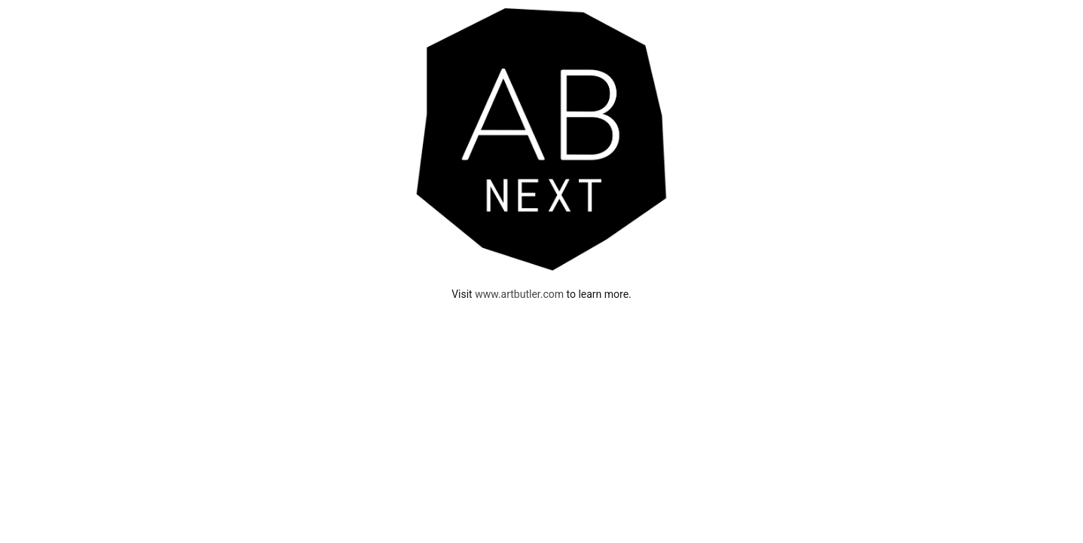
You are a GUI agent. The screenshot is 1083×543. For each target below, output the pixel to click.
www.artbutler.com (519, 294)
